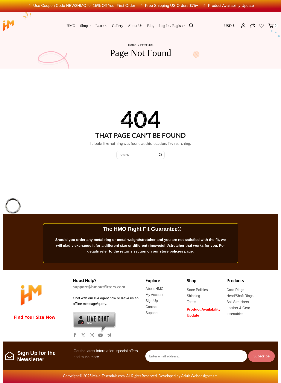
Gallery (117, 25)
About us (135, 25)
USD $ (229, 25)
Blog (150, 25)
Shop (85, 25)
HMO (71, 25)
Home (132, 45)
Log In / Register (172, 25)
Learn (101, 25)
